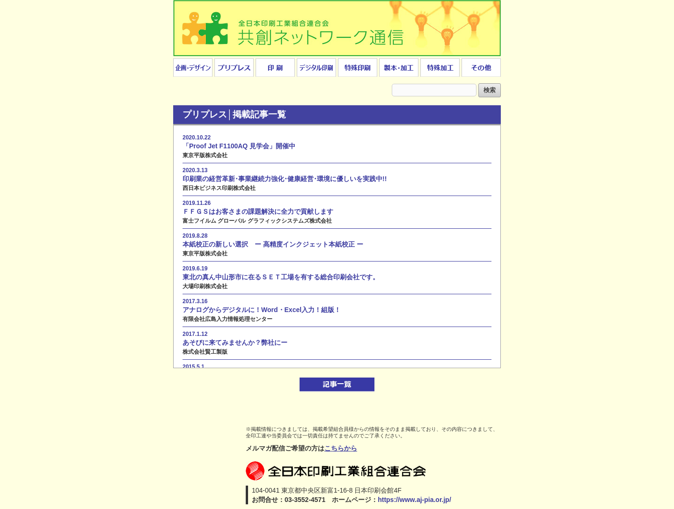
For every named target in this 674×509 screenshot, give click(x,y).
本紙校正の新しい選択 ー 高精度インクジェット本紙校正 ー (273, 244)
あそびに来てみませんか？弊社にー (235, 342)
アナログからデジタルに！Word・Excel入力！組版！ (262, 309)
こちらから (340, 448)
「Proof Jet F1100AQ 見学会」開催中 (239, 146)
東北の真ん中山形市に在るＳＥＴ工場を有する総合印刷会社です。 (281, 277)
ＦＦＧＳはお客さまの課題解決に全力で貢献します (258, 211)
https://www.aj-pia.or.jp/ (414, 499)
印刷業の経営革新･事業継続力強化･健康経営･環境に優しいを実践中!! (285, 178)
